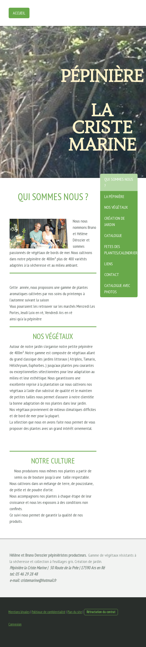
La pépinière (114, 196)
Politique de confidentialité (48, 612)
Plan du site (74, 612)
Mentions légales (18, 612)
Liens (108, 263)
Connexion (15, 624)
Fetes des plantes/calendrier (121, 249)
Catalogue (113, 235)
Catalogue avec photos (117, 288)
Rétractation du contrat (101, 612)
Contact (111, 274)
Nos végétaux (116, 207)
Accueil (19, 13)
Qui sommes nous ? (118, 182)
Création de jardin (114, 221)
